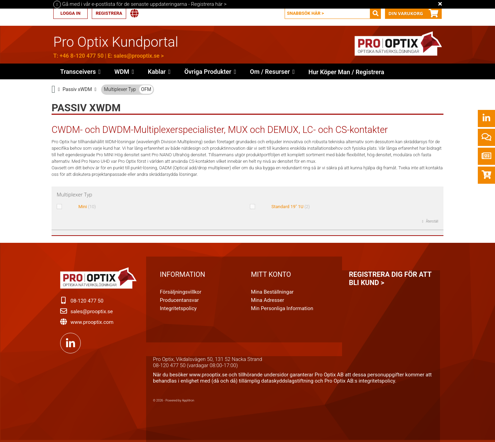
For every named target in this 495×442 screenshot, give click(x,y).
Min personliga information (282, 308)
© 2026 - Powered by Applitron (173, 400)
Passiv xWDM (77, 89)
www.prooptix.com (91, 322)
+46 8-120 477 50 (81, 56)
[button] (210, 71)
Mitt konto (271, 274)
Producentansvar (179, 300)
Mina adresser (267, 300)
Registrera (109, 13)
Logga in (70, 13)
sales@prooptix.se (137, 56)
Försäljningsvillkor (180, 292)
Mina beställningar (272, 292)
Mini (87, 206)
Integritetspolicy (178, 308)
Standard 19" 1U (291, 206)
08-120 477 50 (86, 301)
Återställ (432, 221)
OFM (146, 89)
